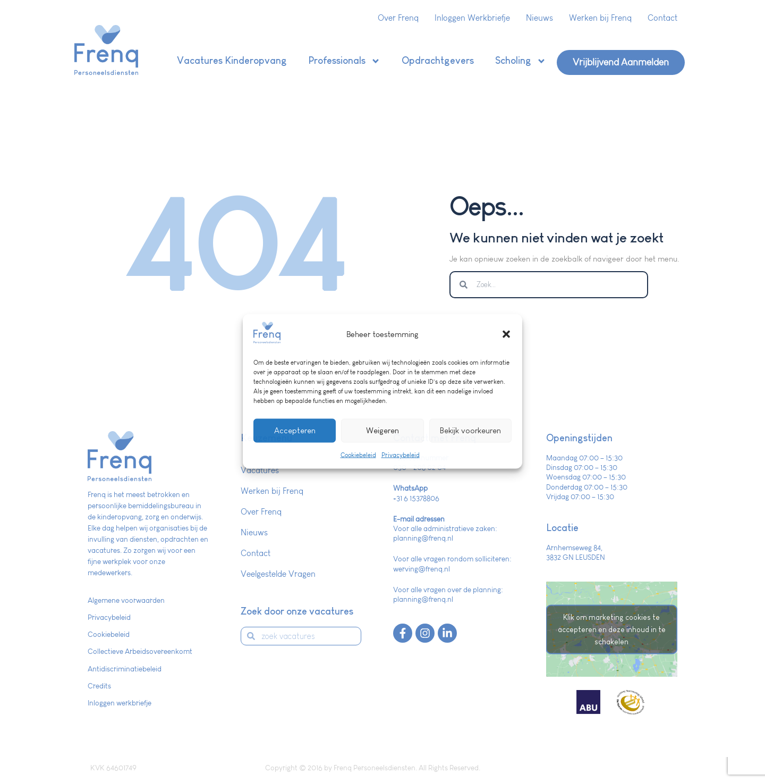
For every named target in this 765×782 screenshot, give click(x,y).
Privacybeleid (400, 454)
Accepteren (295, 430)
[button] (506, 334)
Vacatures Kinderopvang (232, 59)
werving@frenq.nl (421, 569)
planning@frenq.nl (423, 538)
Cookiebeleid (358, 454)
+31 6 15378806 (416, 498)
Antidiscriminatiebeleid (125, 669)
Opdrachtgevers (438, 59)
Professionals (344, 59)
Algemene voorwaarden (126, 600)
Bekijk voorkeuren (470, 430)
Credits (99, 686)
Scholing (520, 59)
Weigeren (382, 430)
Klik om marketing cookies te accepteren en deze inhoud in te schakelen (612, 628)
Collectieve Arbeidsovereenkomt (140, 651)
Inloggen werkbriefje (119, 703)
